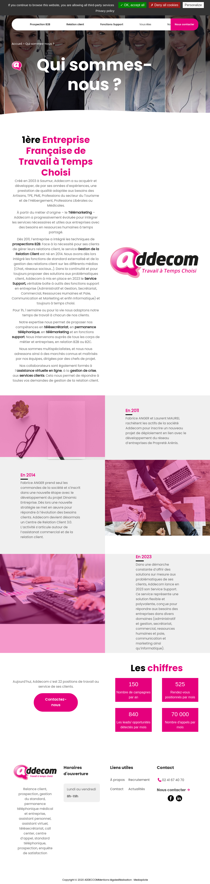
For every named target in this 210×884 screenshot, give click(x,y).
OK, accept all (132, 5)
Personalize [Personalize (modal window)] (193, 5)
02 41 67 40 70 (173, 780)
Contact (116, 789)
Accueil (17, 44)
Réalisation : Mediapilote (133, 880)
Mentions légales (108, 880)
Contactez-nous (55, 702)
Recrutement (139, 780)
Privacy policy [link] (105, 11)
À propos (117, 780)
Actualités (136, 789)
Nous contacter (171, 790)
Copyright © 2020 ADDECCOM (80, 880)
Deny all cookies (164, 5)
